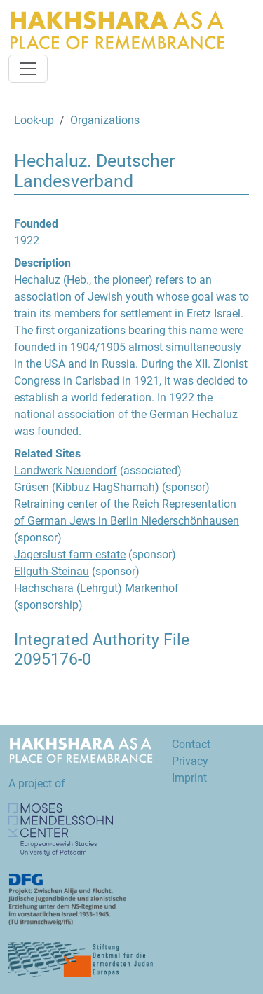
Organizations (105, 120)
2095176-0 (52, 659)
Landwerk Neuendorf (65, 470)
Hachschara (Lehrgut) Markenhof (96, 588)
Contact (191, 744)
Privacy (190, 761)
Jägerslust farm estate (70, 554)
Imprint (189, 778)
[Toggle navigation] (28, 69)
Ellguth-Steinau (51, 571)
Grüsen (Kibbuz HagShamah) (86, 487)
